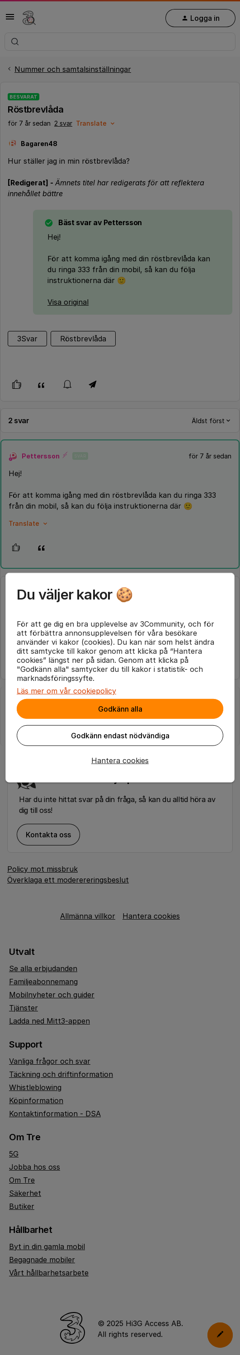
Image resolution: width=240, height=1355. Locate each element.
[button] (120, 760)
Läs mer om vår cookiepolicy (66, 690)
